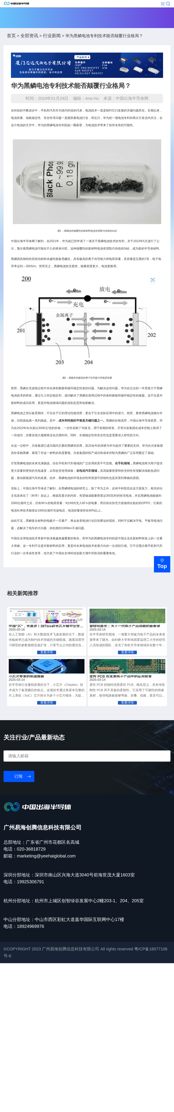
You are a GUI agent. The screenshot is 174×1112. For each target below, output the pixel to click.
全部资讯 (29, 48)
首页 (11, 48)
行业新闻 (52, 48)
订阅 (18, 925)
